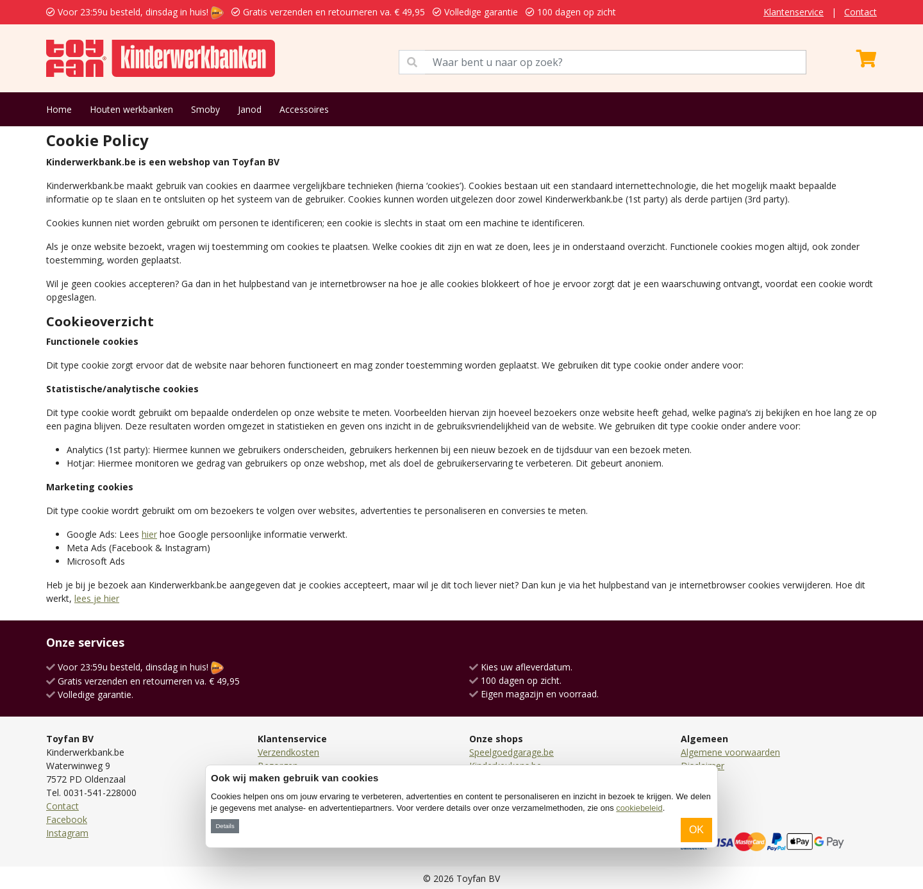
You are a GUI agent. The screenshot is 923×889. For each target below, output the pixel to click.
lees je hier (96, 598)
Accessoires (304, 109)
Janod (250, 109)
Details (224, 825)
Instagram (67, 833)
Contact (860, 12)
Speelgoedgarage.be (511, 752)
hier (149, 534)
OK (696, 829)
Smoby (205, 109)
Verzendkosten (288, 752)
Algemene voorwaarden (730, 752)
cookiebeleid (639, 808)
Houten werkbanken (131, 109)
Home (59, 109)
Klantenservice (793, 12)
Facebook (66, 819)
